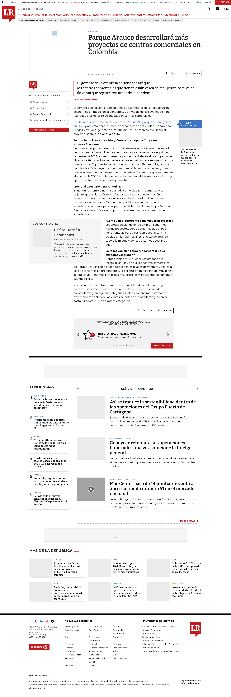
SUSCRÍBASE (223, 2)
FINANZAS (27, 15)
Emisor (75, 21)
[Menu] (20, 15)
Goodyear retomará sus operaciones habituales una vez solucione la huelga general (151, 447)
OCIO (66, 15)
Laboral (38, 493)
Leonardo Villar (88, 21)
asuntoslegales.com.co (40, 681)
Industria (38, 416)
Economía (118, 637)
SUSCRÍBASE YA (162, 345)
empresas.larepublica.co (86, 681)
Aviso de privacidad (151, 637)
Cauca (142, 21)
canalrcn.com (97, 684)
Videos (92, 665)
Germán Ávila (105, 21)
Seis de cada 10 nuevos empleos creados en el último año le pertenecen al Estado (50, 500)
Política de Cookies (151, 647)
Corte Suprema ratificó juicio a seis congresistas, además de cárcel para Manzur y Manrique (68, 593)
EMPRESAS (55, 15)
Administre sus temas (42, 130)
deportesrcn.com (37, 688)
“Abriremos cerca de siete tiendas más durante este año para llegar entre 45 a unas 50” (51, 424)
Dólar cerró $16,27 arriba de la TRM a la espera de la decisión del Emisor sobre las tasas (187, 567)
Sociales (69, 665)
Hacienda (38, 437)
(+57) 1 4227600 (37, 637)
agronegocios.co (62, 681)
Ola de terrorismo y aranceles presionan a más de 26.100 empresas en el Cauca (50, 462)
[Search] (209, 8)
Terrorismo (153, 21)
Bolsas (175, 560)
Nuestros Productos (151, 630)
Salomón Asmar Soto (85, 100)
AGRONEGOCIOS (101, 15)
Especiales (94, 644)
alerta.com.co (162, 684)
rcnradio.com (113, 684)
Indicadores (70, 651)
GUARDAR (193, 73)
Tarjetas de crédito (171, 21)
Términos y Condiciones (153, 640)
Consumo (69, 637)
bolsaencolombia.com (137, 681)
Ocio (115, 655)
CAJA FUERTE (154, 15)
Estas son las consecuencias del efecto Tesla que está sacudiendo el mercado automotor (50, 403)
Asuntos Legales (72, 630)
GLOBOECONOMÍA (81, 15)
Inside (115, 651)
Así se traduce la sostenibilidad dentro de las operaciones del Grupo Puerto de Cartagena (153, 407)
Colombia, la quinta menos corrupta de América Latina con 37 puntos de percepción (51, 481)
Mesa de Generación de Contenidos (159, 626)
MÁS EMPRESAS (187, 521)
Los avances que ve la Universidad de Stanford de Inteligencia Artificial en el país (187, 591)
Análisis (116, 626)
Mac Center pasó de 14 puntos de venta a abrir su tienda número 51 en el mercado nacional (152, 488)
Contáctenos (148, 633)
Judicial (57, 584)
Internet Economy (73, 655)
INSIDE (184, 15)
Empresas (69, 644)
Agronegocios (72, 626)
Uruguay (58, 560)
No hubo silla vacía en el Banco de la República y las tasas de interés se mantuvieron (50, 444)
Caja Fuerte (94, 630)
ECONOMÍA (41, 15)
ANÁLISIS (117, 15)
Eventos (117, 644)
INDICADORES (171, 15)
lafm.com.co (147, 684)
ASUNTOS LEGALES (134, 15)
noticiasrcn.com (130, 684)
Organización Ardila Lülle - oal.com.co (191, 681)
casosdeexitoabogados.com (43, 684)
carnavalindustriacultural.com (74, 684)
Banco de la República (58, 21)
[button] (77, 335)
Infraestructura (96, 651)
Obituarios (94, 655)
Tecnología (177, 584)
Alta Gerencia (95, 626)
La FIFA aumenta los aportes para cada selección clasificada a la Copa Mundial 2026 (126, 591)
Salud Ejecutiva (120, 658)
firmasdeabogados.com (112, 681)
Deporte (117, 584)
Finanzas (69, 647)
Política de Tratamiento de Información (160, 644)
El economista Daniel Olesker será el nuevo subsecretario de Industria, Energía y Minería (67, 569)
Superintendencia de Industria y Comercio (162, 651)
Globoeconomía (121, 647)
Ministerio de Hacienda (125, 21)
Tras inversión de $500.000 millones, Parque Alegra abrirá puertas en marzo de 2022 (190, 156)
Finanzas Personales (98, 647)
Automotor (40, 396)
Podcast (69, 658)
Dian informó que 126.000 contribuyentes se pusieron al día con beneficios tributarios (126, 567)
